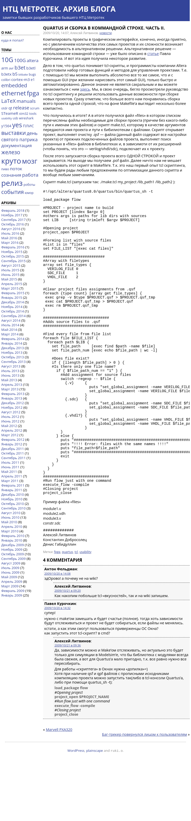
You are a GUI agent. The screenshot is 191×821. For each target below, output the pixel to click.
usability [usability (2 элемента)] (6, 118)
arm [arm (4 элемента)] (4, 68)
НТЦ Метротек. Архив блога (59, 9)
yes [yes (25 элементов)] (17, 124)
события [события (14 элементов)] (12, 191)
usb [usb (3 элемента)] (15, 118)
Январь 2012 (11, 444)
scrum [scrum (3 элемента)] (34, 108)
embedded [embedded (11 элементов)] (14, 85)
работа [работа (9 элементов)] (30, 175)
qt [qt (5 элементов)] (10, 107)
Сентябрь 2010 (13, 508)
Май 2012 (9, 425)
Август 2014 (10, 320)
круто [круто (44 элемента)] (11, 161)
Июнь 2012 (10, 421)
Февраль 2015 (12, 293)
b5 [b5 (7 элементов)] (15, 74)
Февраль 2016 (12, 247)
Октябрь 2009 (12, 554)
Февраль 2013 (12, 393)
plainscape (94, 807)
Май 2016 (9, 238)
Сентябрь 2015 (13, 261)
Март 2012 (10, 435)
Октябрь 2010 (12, 503)
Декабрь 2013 (12, 348)
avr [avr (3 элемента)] (11, 68)
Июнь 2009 (10, 572)
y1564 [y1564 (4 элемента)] (6, 125)
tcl (76, 609)
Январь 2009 (11, 595)
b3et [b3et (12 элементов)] (20, 67)
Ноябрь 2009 (11, 549)
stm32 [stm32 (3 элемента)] (23, 113)
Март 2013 (10, 389)
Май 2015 (9, 279)
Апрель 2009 (11, 581)
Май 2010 (9, 522)
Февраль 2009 (12, 590)
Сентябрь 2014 (13, 316)
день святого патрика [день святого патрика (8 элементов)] (19, 136)
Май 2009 (9, 577)
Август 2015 (10, 265)
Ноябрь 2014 (11, 306)
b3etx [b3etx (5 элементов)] (6, 74)
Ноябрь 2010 (11, 499)
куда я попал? (12, 40)
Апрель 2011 (11, 476)
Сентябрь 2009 (13, 558)
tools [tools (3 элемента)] (33, 113)
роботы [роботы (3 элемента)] (29, 184)
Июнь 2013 (10, 375)
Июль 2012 (10, 416)
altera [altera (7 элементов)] (32, 60)
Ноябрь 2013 (11, 352)
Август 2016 (10, 229)
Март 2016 (10, 242)
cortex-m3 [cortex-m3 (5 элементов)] (20, 79)
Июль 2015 (10, 270)
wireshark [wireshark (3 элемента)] (26, 118)
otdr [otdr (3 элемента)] (4, 108)
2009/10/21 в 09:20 (67, 648)
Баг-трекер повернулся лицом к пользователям (144, 791)
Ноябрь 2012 (11, 407)
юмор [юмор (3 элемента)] (29, 193)
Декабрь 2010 (12, 494)
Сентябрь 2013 (13, 361)
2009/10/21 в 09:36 (67, 702)
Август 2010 (10, 513)
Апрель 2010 (11, 526)
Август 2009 (10, 563)
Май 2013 (9, 380)
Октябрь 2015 (12, 256)
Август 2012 (10, 412)
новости (106, 33)
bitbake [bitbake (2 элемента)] (23, 74)
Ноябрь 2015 (11, 251)
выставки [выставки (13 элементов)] (13, 132)
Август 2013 (10, 366)
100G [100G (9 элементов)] (20, 60)
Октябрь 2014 (12, 311)
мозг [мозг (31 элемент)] (29, 161)
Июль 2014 (10, 325)
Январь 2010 (11, 540)
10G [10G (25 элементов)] (7, 59)
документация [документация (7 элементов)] (16, 145)
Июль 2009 (10, 567)
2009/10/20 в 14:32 (57, 665)
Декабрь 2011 (12, 448)
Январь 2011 (11, 490)
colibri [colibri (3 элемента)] (5, 80)
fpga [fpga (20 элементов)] (33, 93)
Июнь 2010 (10, 517)
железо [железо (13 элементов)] (10, 152)
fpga (57, 609)
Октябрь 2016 (12, 224)
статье (153, 53)
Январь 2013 (11, 398)
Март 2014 (10, 334)
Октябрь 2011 (12, 453)
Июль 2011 (10, 462)
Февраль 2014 (12, 338)
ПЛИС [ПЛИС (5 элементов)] (28, 125)
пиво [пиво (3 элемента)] (5, 169)
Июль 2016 (10, 233)
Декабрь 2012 (12, 403)
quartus (67, 609)
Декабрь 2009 (12, 545)
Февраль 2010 (12, 535)
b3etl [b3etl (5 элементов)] (30, 67)
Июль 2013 (10, 371)
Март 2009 (10, 586)
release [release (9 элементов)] (21, 107)
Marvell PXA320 (59, 786)
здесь (85, 89)
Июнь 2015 (10, 274)
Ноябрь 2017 (11, 215)
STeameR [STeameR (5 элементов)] (9, 113)
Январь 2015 (11, 297)
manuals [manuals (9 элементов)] (26, 101)
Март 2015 (10, 288)
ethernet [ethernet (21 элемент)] (13, 93)
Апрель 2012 (11, 430)
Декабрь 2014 (12, 302)
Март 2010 (10, 531)
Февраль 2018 (12, 210)
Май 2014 (9, 329)
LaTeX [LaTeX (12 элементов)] (8, 100)
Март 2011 (10, 480)
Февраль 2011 (12, 485)
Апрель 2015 (11, 283)
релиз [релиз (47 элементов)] (12, 183)
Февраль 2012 (12, 439)
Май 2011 (9, 471)
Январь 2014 (11, 343)
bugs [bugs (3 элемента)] (32, 74)
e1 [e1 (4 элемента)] (33, 79)
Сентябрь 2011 (13, 458)
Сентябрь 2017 (13, 219)
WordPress (76, 807)
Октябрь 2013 (12, 357)
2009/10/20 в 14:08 (57, 631)
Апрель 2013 (11, 384)
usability (85, 609)
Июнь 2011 (10, 467)
